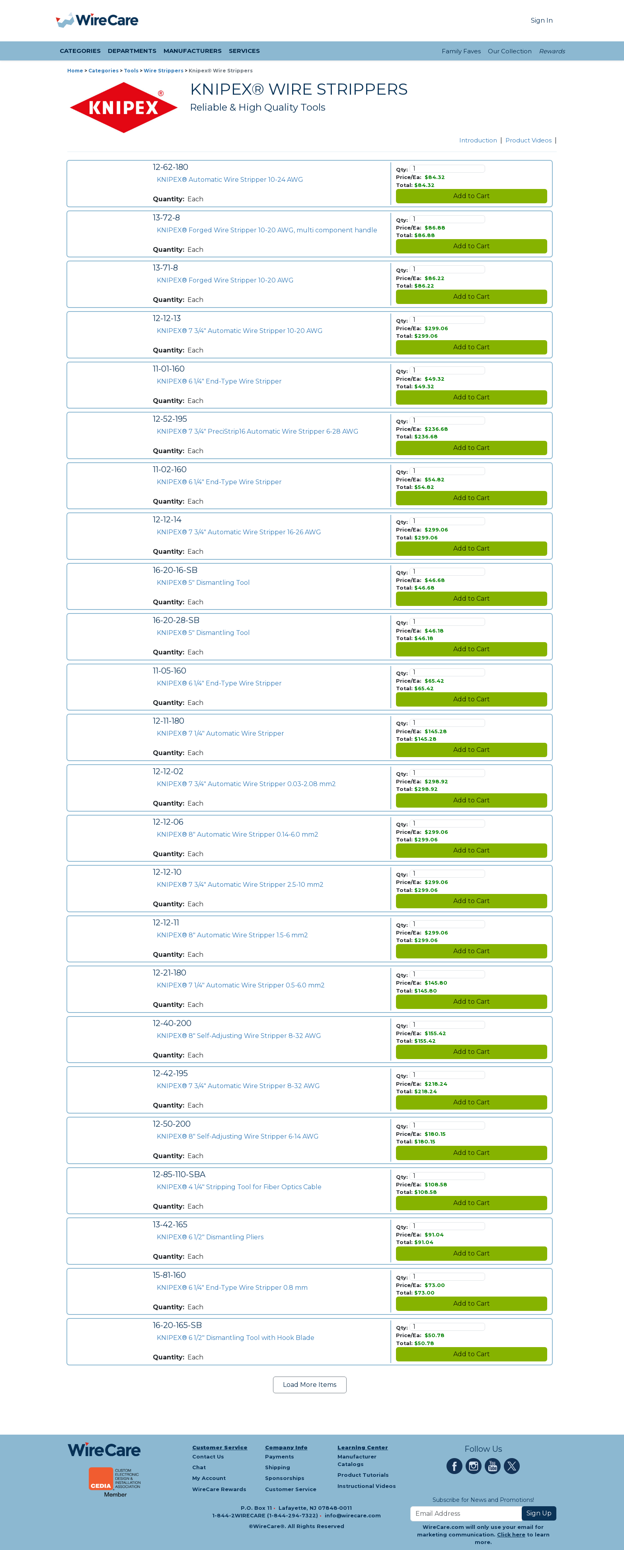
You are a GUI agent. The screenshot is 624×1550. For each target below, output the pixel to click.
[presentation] (66, 20)
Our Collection (510, 51)
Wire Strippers (163, 71)
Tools (131, 71)
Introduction (478, 140)
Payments (279, 1457)
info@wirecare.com (353, 1516)
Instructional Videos (366, 1486)
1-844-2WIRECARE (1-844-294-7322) (266, 1516)
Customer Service (220, 1448)
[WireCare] (107, 20)
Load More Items (309, 1384)
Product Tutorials (363, 1475)
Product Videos (528, 140)
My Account (209, 1478)
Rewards (552, 51)
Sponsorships (284, 1478)
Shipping (277, 1467)
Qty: (402, 170)
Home (75, 71)
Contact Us (208, 1457)
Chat (199, 1467)
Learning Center (362, 1448)
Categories (103, 71)
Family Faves (461, 51)
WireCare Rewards (219, 1489)
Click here (511, 1535)
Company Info (286, 1448)
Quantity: (168, 199)
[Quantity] (447, 169)
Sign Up (539, 1513)
